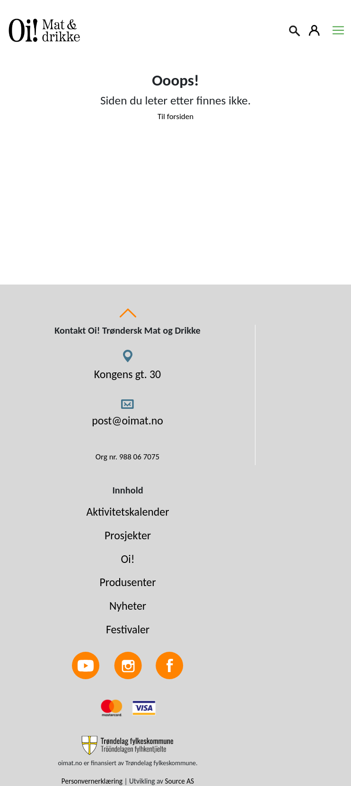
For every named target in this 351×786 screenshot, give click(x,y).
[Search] (295, 29)
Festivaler (127, 629)
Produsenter (127, 582)
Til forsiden (175, 116)
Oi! (128, 559)
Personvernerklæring (92, 781)
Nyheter (127, 606)
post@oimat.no (127, 420)
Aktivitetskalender (128, 511)
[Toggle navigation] (338, 30)
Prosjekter (128, 535)
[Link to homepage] (42, 30)
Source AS (179, 781)
